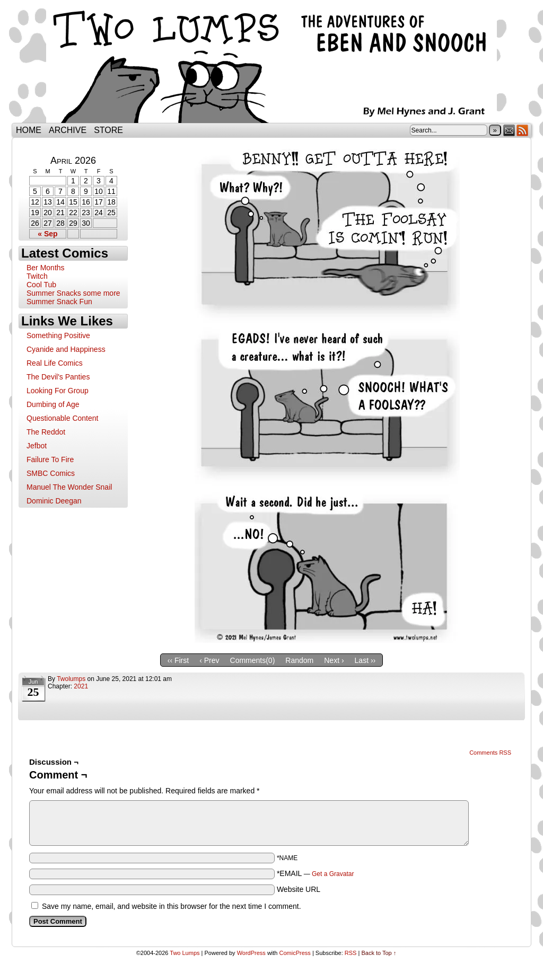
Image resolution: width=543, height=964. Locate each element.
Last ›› (365, 660)
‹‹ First (178, 660)
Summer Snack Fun (59, 301)
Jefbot (37, 445)
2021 (81, 686)
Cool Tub (41, 284)
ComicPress (295, 953)
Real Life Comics (55, 363)
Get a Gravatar (333, 874)
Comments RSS (490, 752)
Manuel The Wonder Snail (69, 487)
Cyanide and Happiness (66, 349)
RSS (522, 130)
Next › (334, 660)
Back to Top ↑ (378, 953)
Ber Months (46, 267)
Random (299, 660)
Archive (67, 130)
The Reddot (46, 432)
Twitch (37, 276)
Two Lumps (271, 64)
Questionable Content (62, 418)
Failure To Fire (50, 459)
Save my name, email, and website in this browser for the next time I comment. (171, 906)
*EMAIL (315, 873)
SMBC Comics (51, 473)
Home (28, 130)
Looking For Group (58, 390)
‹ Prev (209, 660)
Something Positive (58, 335)
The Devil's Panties (58, 377)
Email (509, 130)
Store (108, 130)
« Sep (47, 233)
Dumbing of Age (53, 404)
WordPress (251, 953)
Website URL (298, 889)
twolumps (71, 679)
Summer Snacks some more (73, 293)
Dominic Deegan (54, 501)
